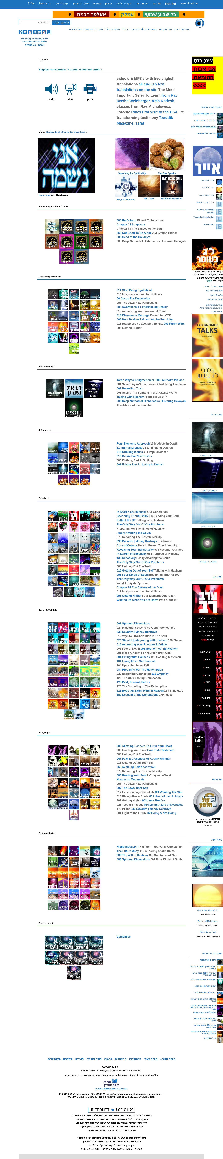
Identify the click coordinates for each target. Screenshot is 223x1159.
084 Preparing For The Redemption (140, 669)
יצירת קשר (142, 3)
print (90, 91)
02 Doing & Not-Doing (161, 813)
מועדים (98, 29)
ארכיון (108, 3)
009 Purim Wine (174, 323)
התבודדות (151, 29)
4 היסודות (137, 29)
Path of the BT (126, 520)
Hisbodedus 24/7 (156, 396)
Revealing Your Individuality (135, 549)
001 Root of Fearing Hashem (159, 648)
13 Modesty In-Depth (164, 443)
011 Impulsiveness (156, 452)
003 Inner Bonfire (153, 800)
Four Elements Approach (133, 443)
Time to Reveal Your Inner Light (158, 545)
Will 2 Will (149, 198)
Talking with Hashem (130, 396)
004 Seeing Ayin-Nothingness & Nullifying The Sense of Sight (157, 384)
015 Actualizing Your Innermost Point (141, 311)
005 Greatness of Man (163, 855)
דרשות (125, 29)
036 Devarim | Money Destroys (137, 541)
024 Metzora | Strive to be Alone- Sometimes (146, 627)
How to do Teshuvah (160, 750)
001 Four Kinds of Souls (133, 574)
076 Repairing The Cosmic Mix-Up (139, 537)
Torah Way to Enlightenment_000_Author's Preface (150, 380)
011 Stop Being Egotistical (134, 290)
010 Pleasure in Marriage (133, 315)
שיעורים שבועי (80, 3)
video (71, 91)
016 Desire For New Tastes (134, 456)
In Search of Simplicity (131, 511)
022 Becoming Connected (134, 673)
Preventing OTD (160, 315)
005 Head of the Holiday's (133, 237)
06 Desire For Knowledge (133, 298)
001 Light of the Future (132, 813)
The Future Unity (128, 851)
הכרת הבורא (181, 29)
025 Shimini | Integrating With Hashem (142, 640)
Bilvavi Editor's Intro (150, 220)
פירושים (88, 29)
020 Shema (175, 640)
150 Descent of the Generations (137, 694)
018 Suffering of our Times (157, 851)
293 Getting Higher (164, 232)
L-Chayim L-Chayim (160, 775)
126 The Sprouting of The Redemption (142, 686)
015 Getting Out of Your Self (135, 570)
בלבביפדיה (75, 29)
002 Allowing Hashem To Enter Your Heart (144, 746)
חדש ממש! (45, 3)
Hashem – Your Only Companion (161, 846)
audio (52, 91)
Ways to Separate (126, 199)
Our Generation (157, 511)
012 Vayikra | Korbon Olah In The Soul (142, 636)
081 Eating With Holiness (133, 657)
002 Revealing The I (129, 388)
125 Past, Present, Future (133, 682)
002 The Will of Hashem (132, 855)
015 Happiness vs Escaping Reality (140, 323)
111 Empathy (160, 673)
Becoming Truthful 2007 (132, 516)
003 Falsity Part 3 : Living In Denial (139, 464)
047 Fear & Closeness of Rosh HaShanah (144, 758)
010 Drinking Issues (130, 452)
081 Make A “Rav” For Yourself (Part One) (144, 652)
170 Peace (166, 694)
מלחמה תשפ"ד (61, 22)
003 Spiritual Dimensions (133, 623)
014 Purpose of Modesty (163, 553)
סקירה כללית (124, 3)
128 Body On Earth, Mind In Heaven (140, 690)
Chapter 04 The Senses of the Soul (139, 228)
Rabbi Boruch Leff (208, 932)
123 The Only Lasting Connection (139, 678)
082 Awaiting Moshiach (165, 657)
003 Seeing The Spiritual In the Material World (147, 392)
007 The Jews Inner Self (132, 787)
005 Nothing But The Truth (134, 566)
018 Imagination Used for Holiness (139, 294)
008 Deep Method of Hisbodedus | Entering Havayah (151, 241)
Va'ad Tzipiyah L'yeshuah (133, 583)
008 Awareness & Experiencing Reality (142, 306)
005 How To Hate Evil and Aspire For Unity (145, 319)
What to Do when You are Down (137, 599)
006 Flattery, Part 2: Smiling (135, 460)
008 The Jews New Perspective (137, 302)
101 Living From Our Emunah (136, 661)
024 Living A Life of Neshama (163, 804)
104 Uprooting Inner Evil (133, 665)
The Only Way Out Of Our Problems (140, 524)
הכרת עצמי (165, 29)
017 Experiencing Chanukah (135, 792)
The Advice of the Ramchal (134, 405)
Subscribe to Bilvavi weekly (34, 42)
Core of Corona (127, 545)
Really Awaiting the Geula (134, 532)
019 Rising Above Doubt (133, 796)
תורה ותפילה (112, 29)
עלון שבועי (62, 3)
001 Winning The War (169, 792)
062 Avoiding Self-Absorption (136, 767)
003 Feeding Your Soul (164, 516)
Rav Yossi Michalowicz (208, 921)
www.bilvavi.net (189, 3)
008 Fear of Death (128, 648)
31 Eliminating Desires (158, 447)
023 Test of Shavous (130, 804)
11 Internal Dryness (129, 447)
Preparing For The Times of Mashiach (141, 528)
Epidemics (165, 541)
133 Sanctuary (126, 558)
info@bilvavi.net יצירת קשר (113, 1071)
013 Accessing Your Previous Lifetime (142, 644)
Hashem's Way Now (171, 198)
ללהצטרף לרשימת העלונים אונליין (34, 39)
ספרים (97, 3)
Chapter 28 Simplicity (131, 224)
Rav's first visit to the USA (154, 112)
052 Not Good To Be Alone (134, 232)
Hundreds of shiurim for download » (63, 132)
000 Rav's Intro (126, 220)
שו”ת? (31, 3)
